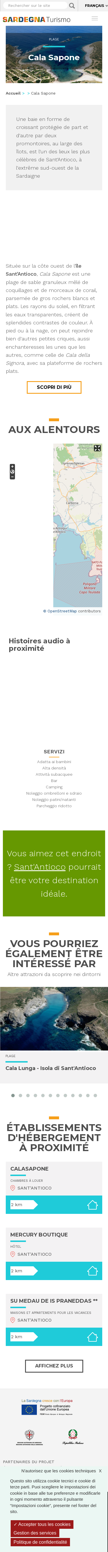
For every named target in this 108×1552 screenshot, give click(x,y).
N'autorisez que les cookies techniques (64, 1471)
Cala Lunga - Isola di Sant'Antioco (50, 1068)
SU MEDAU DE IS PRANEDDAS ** (54, 1301)
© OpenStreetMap (60, 611)
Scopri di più (54, 387)
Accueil (13, 93)
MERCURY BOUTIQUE (39, 1235)
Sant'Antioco (40, 867)
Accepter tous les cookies (42, 1524)
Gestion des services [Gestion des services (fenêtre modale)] (35, 1533)
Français (94, 5)
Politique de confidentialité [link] (40, 1542)
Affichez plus (54, 1366)
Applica (72, 5)
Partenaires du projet (28, 1461)
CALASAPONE (29, 1169)
